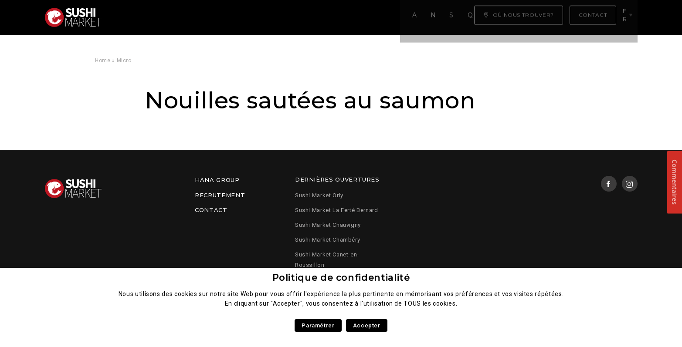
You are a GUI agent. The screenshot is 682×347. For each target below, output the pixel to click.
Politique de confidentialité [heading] (341, 277)
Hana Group (217, 179)
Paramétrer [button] (318, 325)
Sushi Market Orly (319, 195)
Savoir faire (249, 17)
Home (103, 60)
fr (628, 16)
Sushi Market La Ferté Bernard (336, 210)
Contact (211, 209)
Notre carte (186, 17)
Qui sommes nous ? (324, 17)
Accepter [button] (366, 325)
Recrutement (220, 195)
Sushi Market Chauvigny (328, 225)
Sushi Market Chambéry (327, 239)
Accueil (134, 17)
